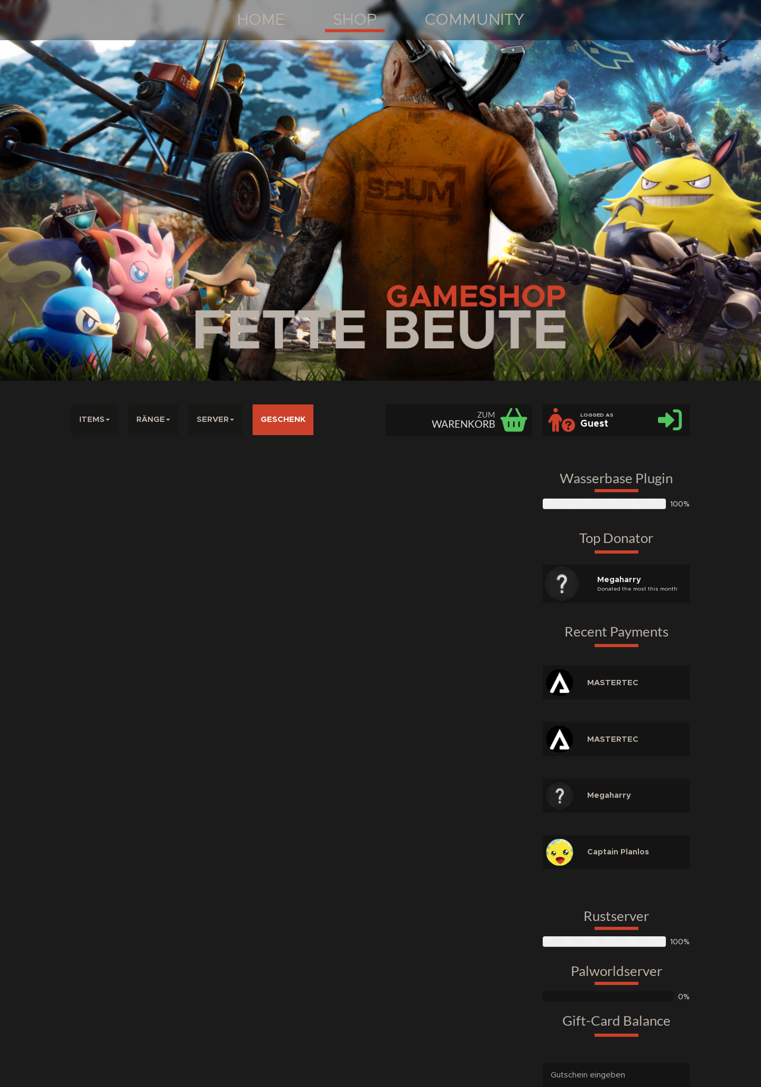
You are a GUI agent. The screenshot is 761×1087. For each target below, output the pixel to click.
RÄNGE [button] (153, 419)
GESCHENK (283, 419)
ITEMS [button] (94, 419)
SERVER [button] (215, 419)
